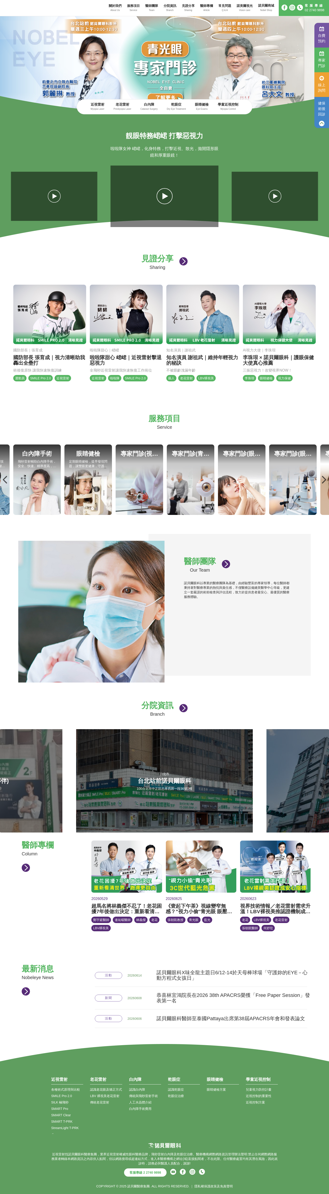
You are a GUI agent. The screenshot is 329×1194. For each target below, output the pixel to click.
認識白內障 (137, 1089)
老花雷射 (122, 106)
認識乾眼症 (176, 1089)
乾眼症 (176, 106)
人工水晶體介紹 (140, 1102)
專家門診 (321, 59)
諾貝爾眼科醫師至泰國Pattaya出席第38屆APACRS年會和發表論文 (231, 1018)
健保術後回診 (321, 108)
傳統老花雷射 (99, 1102)
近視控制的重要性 (258, 1096)
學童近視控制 (228, 106)
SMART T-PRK (61, 1121)
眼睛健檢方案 (216, 1089)
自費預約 (321, 35)
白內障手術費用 (140, 1109)
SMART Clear (61, 1115)
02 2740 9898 (314, 10)
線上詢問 (321, 84)
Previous (5, 479)
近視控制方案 (255, 1102)
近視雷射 (97, 106)
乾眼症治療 (176, 1096)
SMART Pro (59, 1109)
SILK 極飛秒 (60, 1102)
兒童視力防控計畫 (258, 1089)
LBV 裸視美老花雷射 (104, 1096)
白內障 (149, 106)
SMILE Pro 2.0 (61, 1096)
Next (323, 479)
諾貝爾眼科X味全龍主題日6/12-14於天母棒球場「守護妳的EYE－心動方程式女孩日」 (232, 975)
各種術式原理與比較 (65, 1089)
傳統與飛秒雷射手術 (143, 1096)
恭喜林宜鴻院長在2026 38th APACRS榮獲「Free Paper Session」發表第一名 (233, 998)
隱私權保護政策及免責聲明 (213, 1186)
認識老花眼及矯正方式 (106, 1089)
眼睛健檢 (202, 106)
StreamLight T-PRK (65, 1128)
